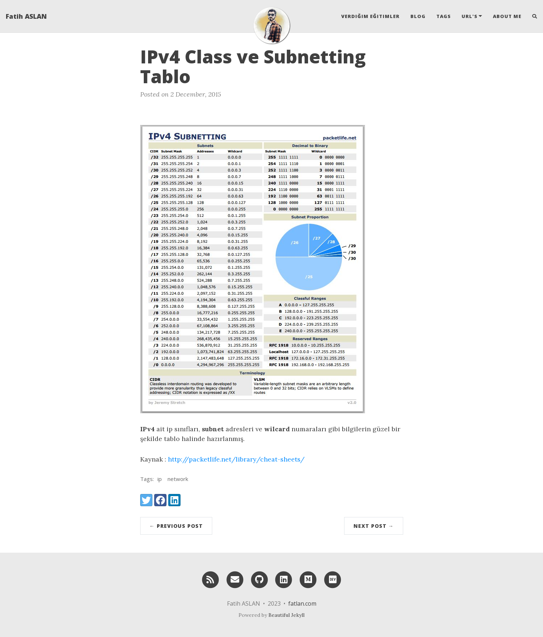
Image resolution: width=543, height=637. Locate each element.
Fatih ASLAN (26, 16)
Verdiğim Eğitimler (370, 16)
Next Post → (373, 525)
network (178, 478)
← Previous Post (176, 525)
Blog (418, 16)
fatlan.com (302, 603)
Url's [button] (469, 16)
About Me (507, 16)
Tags (443, 16)
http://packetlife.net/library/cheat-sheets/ (236, 459)
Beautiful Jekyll (286, 615)
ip (159, 478)
